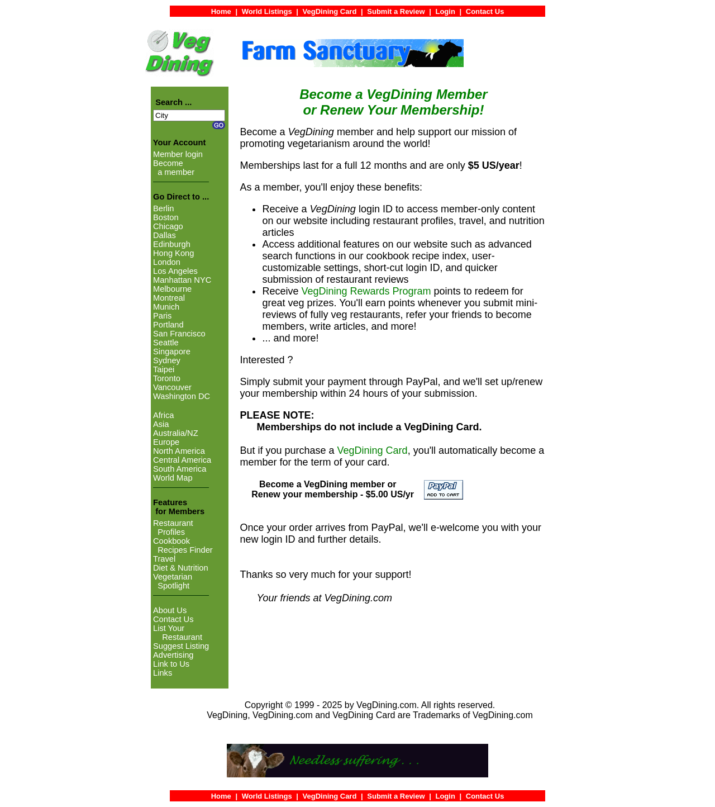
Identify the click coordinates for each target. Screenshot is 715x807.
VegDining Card (372, 450)
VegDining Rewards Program (366, 291)
